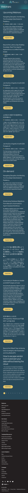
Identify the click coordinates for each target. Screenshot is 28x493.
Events (3, 458)
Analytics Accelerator (6, 413)
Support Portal (5, 440)
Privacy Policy (13, 489)
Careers (3, 475)
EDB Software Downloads (7, 438)
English (5, 484)
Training (3, 442)
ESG (8, 489)
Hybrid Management (6, 409)
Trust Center (4, 444)
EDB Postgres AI (5, 405)
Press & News (4, 473)
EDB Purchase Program (6, 448)
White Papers (4, 462)
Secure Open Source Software (8, 428)
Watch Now (8, 107)
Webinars (3, 460)
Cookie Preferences (5, 490)
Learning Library (5, 463)
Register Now (8, 37)
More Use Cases (5, 430)
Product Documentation (6, 436)
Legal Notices (4, 489)
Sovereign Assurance (6, 415)
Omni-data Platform (6, 427)
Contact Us (4, 477)
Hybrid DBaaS (4, 425)
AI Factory (4, 411)
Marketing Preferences (21, 489)
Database (4, 407)
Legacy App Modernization (7, 423)
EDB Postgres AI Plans (6, 446)
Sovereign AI (4, 421)
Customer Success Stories (7, 456)
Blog (2, 454)
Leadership (4, 471)
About (3, 469)
